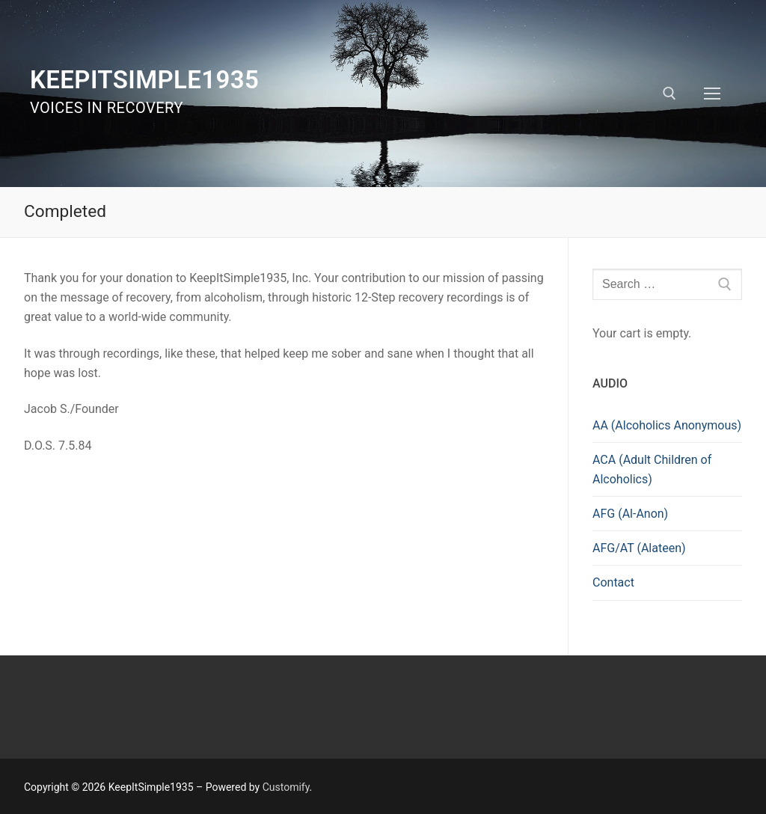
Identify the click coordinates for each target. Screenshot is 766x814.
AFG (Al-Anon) (630, 514)
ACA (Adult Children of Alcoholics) (651, 469)
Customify (286, 787)
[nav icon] (712, 93)
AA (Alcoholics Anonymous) (666, 425)
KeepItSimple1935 (144, 79)
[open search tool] (669, 93)
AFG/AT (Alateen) (639, 548)
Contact (613, 582)
